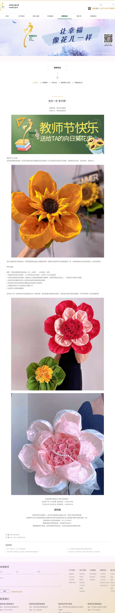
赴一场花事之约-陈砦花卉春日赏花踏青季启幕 (80, 549)
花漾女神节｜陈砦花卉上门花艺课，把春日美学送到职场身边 (22, 551)
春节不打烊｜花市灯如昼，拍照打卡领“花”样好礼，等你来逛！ (84, 551)
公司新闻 (112, 53)
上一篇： (12, 534)
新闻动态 (107, 53)
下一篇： (15, 537)
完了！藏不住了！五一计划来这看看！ (17, 549)
